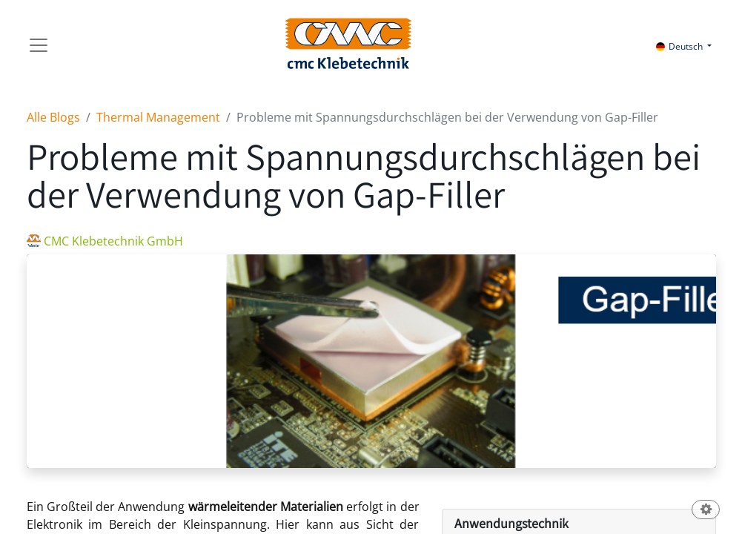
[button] (705, 511)
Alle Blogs (53, 117)
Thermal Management (158, 117)
